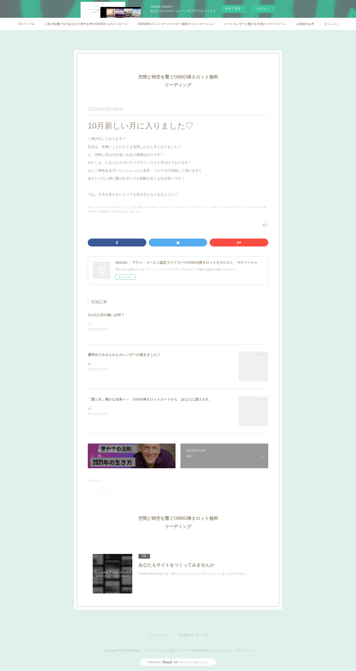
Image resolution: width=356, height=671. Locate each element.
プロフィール (26, 24)
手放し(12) (134, 211)
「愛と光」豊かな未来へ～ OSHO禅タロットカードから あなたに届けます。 (150, 400)
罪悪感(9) (104, 211)
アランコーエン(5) (206, 207)
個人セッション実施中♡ (104, 409)
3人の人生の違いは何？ (106, 315)
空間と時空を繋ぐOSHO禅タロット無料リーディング (178, 81)
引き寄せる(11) (119, 211)
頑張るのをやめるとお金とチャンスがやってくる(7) (166, 207)
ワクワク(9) (129, 207)
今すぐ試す (233, 8)
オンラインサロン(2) (248, 207)
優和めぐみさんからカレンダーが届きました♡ (124, 355)
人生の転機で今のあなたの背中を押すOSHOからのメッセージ (86, 24)
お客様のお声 (305, 24)
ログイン (263, 9)
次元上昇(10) (114, 207)
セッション (331, 24)
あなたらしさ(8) (97, 207)
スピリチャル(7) (227, 207)
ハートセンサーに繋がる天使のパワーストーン (255, 24)
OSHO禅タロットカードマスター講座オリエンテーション (175, 24)
